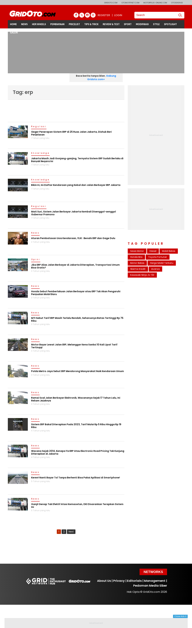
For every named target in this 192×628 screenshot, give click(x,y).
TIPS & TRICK (91, 24)
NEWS (24, 24)
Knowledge (40, 153)
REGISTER (104, 15)
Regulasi (38, 127)
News (35, 233)
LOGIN (118, 15)
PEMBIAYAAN (57, 24)
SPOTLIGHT (170, 24)
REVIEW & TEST (111, 24)
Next (71, 531)
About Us (104, 581)
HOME (13, 24)
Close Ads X (180, 616)
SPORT (128, 24)
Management (154, 581)
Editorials (134, 581)
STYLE (156, 24)
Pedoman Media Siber (150, 585)
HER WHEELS (39, 24)
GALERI (14, 32)
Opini (35, 259)
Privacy (119, 581)
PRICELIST (74, 24)
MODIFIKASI (142, 24)
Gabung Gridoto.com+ (101, 77)
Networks (153, 572)
